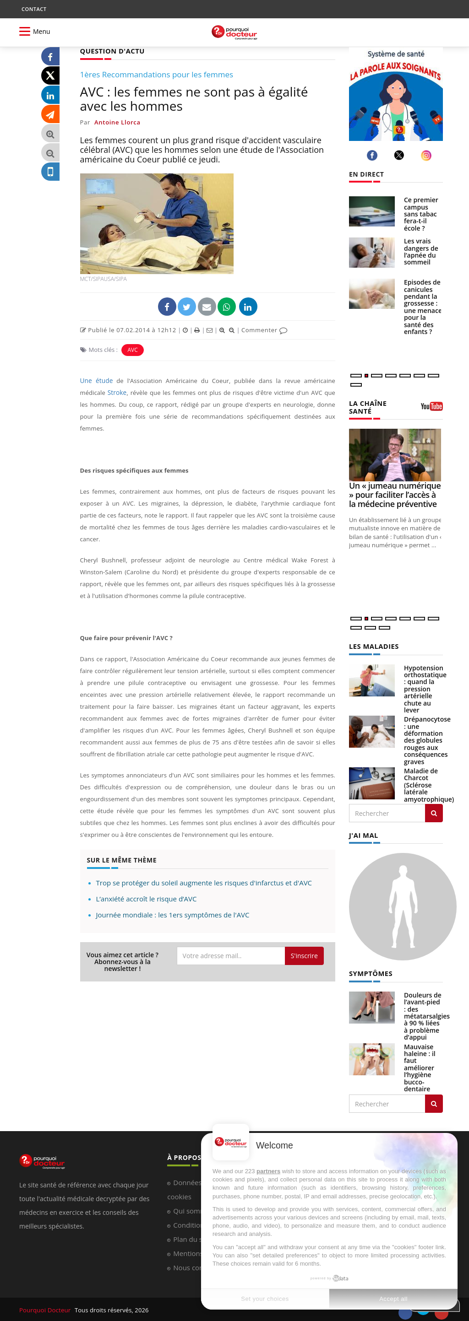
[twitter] (400, 155)
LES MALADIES (373, 645)
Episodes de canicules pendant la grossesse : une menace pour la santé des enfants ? (423, 307)
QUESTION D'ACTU (111, 50)
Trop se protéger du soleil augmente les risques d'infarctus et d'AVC (204, 882)
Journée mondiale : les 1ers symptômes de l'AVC (173, 914)
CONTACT (34, 8)
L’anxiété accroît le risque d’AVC (146, 898)
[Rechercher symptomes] (434, 1101)
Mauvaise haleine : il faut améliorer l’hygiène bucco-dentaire (420, 1065)
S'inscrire (304, 955)
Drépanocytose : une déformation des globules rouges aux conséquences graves (427, 738)
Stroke (117, 392)
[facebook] (373, 155)
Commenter (264, 329)
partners (268, 1171)
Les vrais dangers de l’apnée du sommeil (421, 251)
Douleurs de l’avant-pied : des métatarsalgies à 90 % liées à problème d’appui (427, 1013)
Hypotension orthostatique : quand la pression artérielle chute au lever (425, 687)
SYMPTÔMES (370, 971)
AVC (132, 349)
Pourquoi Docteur (45, 1308)
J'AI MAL (363, 833)
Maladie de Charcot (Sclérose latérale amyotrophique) (429, 783)
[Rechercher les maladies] (434, 812)
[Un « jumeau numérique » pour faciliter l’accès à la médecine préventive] (396, 454)
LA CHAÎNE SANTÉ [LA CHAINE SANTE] (367, 406)
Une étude (96, 380)
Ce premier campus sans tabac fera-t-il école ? (421, 213)
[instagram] (427, 155)
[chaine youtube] (432, 409)
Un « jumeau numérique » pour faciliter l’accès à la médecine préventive (395, 493)
